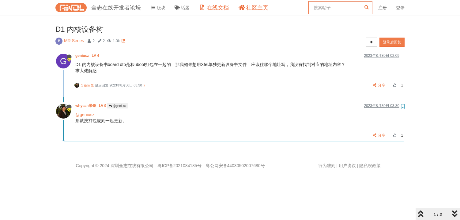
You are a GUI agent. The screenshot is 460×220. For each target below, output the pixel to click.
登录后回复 (392, 42)
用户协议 (347, 165)
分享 (379, 85)
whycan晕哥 (91, 106)
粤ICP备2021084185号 (179, 165)
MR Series (74, 40)
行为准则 (326, 165)
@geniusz (117, 106)
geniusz (87, 55)
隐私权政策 (370, 165)
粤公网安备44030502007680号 (235, 165)
